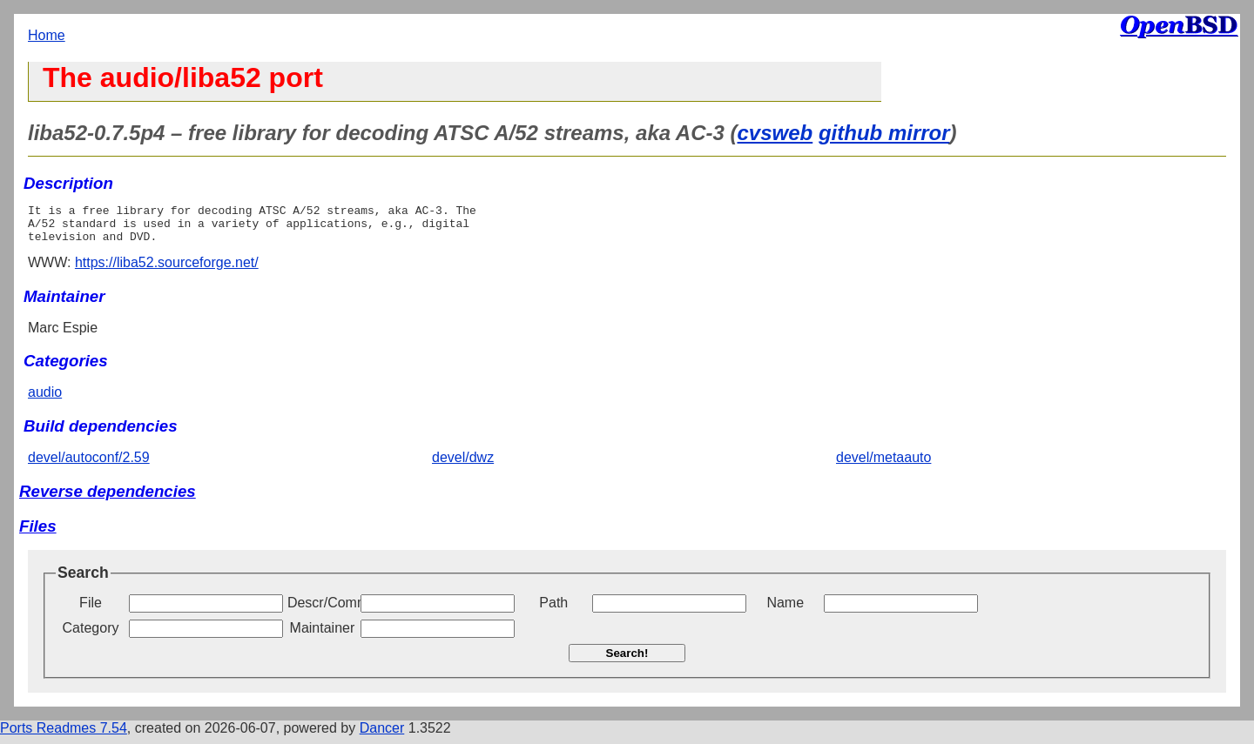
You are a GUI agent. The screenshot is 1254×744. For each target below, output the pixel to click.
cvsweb (775, 132)
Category (91, 635)
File (90, 610)
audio (45, 399)
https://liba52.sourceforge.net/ (167, 270)
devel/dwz (463, 465)
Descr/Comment (322, 610)
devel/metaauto (883, 465)
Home (46, 35)
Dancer (382, 735)
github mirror (884, 132)
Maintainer (322, 635)
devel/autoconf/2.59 (89, 465)
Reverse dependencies (107, 499)
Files (38, 534)
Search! (627, 660)
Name (785, 610)
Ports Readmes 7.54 (63, 735)
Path (553, 610)
